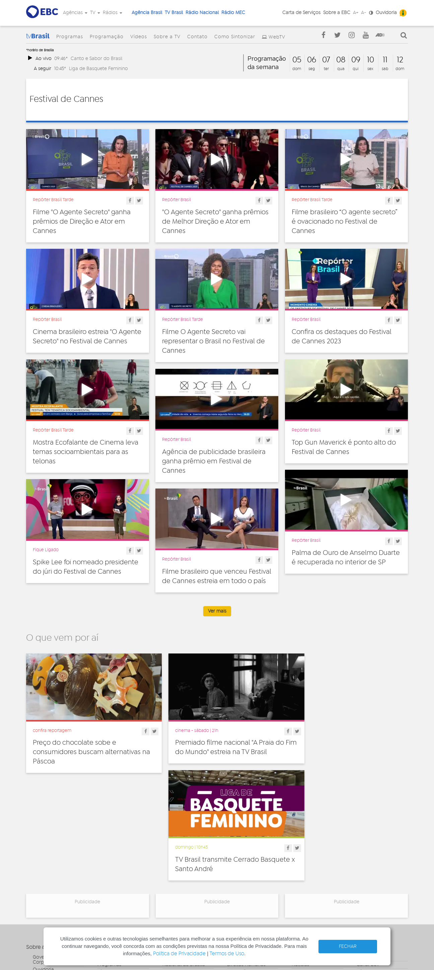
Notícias (300, 850)
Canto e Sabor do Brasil (96, 58)
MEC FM (170, 890)
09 (355, 60)
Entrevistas (303, 843)
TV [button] (95, 12)
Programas (69, 37)
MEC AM (171, 897)
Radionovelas (306, 865)
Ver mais (217, 611)
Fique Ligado (46, 550)
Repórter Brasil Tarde (53, 199)
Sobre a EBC (336, 12)
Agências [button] (75, 12)
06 (311, 60)
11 (385, 60)
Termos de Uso (227, 953)
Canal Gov (368, 850)
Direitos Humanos (246, 850)
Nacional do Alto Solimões (180, 880)
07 (326, 60)
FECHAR (348, 946)
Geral (232, 865)
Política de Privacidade (179, 953)
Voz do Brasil (370, 865)
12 (400, 60)
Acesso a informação (56, 877)
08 (341, 60)
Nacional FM (175, 843)
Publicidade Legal (52, 885)
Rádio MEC (233, 12)
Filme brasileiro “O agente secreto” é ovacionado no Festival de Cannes (344, 221)
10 (370, 60)
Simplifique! (45, 870)
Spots (298, 880)
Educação (238, 858)
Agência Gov (370, 843)
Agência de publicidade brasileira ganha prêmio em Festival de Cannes (214, 461)
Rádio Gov (368, 858)
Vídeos (138, 37)
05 (296, 60)
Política (235, 887)
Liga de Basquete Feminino (98, 68)
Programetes (306, 858)
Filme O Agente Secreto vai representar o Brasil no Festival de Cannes (213, 341)
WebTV (277, 37)
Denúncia (43, 863)
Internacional (241, 872)
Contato (197, 37)
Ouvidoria (386, 12)
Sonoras (300, 872)
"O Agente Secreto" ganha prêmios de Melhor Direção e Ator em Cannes (215, 221)
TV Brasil (174, 12)
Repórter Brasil (176, 199)
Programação (107, 37)
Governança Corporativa (46, 846)
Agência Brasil (147, 12)
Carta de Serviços (301, 12)
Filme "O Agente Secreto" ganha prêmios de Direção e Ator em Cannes (82, 221)
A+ (355, 12)
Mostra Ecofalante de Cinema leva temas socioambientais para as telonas (85, 452)
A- (363, 12)
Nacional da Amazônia (186, 870)
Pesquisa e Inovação (249, 880)
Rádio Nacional (202, 12)
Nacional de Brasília (183, 850)
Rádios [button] (112, 12)
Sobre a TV (167, 37)
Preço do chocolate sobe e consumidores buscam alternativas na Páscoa (87, 745)
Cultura (235, 843)
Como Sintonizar (234, 37)
